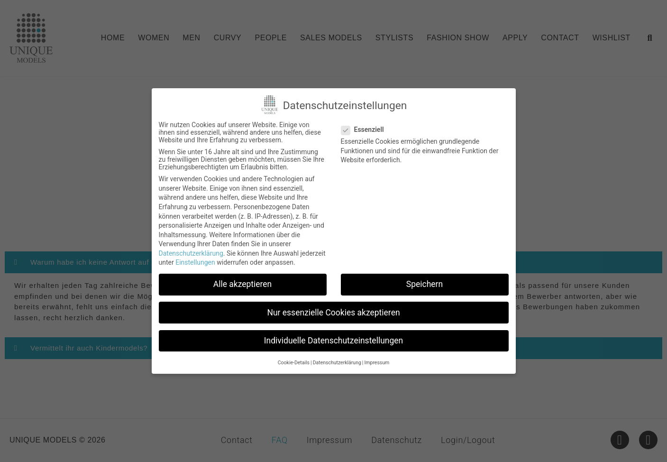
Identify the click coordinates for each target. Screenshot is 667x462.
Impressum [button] (376, 363)
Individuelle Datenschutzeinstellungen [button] (333, 340)
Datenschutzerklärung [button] (337, 363)
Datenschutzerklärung (191, 253)
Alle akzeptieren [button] (242, 284)
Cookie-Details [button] (294, 363)
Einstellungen (195, 262)
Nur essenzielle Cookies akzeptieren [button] (333, 312)
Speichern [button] (424, 284)
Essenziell (365, 129)
